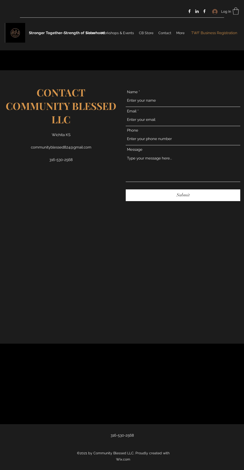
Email (131, 111)
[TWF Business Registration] (214, 33)
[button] (236, 11)
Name (132, 92)
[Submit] (183, 195)
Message (134, 150)
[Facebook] (189, 11)
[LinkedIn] (196, 11)
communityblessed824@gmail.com (61, 147)
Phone (132, 130)
